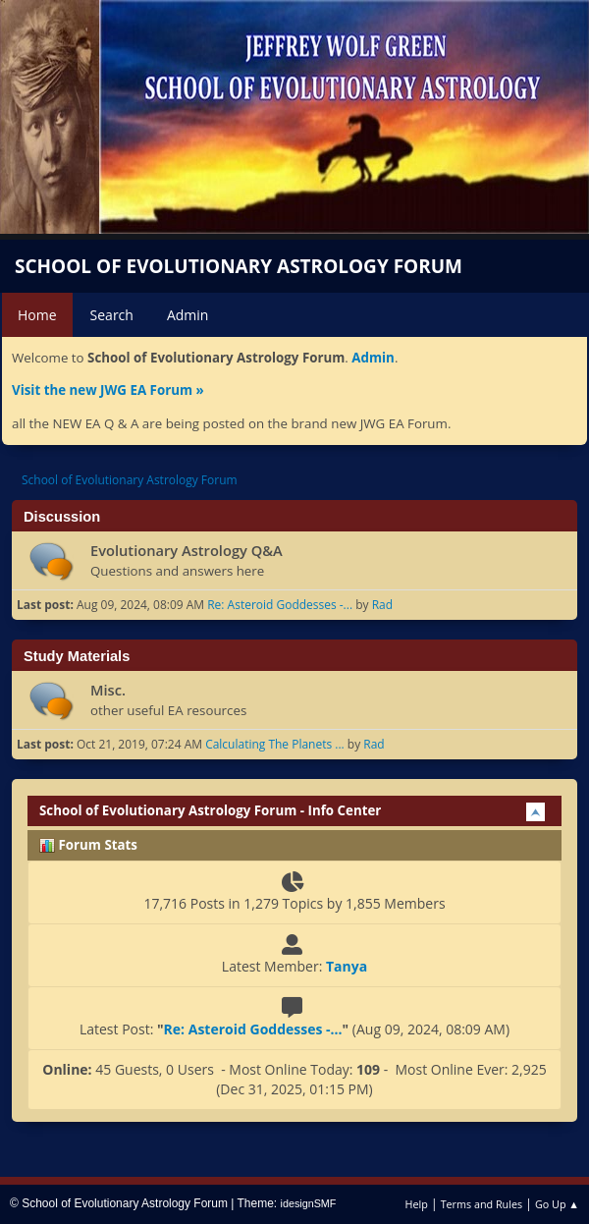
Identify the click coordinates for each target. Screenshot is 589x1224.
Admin (373, 357)
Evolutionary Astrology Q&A (186, 550)
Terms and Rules (482, 1203)
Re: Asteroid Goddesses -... (279, 604)
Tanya (346, 966)
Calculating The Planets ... (275, 744)
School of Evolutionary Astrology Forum (238, 266)
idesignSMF (309, 1203)
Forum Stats (88, 845)
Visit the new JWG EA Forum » (108, 390)
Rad (382, 604)
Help (415, 1203)
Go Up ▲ (557, 1203)
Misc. (108, 689)
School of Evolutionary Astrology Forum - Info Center (210, 810)
